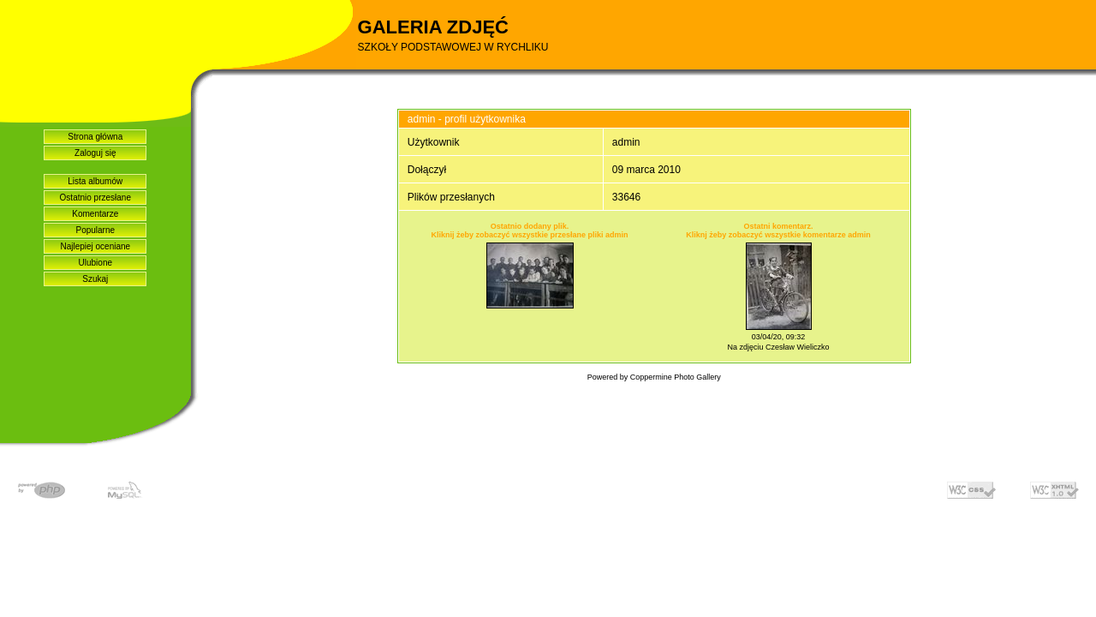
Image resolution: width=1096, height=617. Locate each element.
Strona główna (95, 136)
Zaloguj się (95, 153)
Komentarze (95, 214)
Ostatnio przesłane (95, 197)
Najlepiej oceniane (95, 246)
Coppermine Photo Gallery (675, 377)
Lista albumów (95, 181)
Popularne (95, 230)
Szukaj (95, 279)
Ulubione (95, 262)
